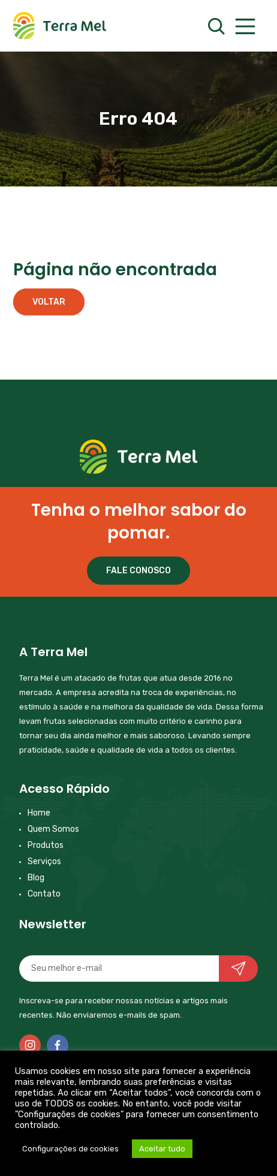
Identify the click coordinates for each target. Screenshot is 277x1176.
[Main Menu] (244, 27)
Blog (36, 878)
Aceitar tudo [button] (162, 1148)
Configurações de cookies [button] (70, 1148)
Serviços (44, 861)
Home (39, 813)
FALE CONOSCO (138, 571)
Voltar (48, 302)
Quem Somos (53, 829)
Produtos (46, 845)
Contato (44, 894)
